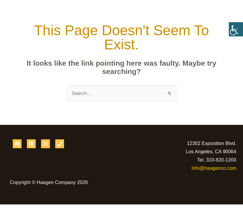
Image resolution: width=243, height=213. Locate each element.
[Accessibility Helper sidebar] (236, 29)
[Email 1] (45, 143)
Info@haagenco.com (213, 168)
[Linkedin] (31, 143)
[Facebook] (17, 143)
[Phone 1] (59, 143)
